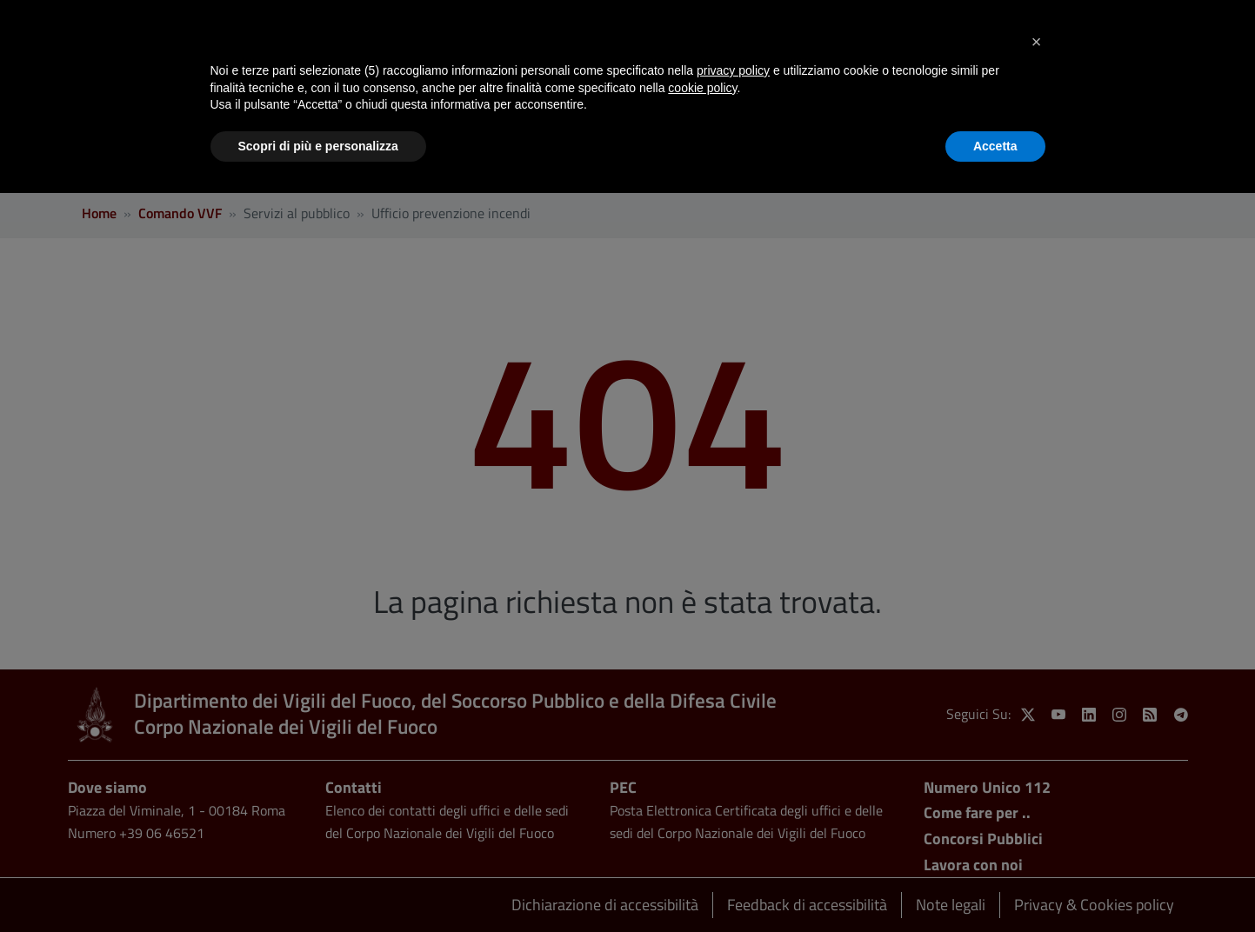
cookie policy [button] (702, 88)
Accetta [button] (995, 146)
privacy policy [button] (733, 70)
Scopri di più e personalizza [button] (318, 146)
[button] (1037, 42)
